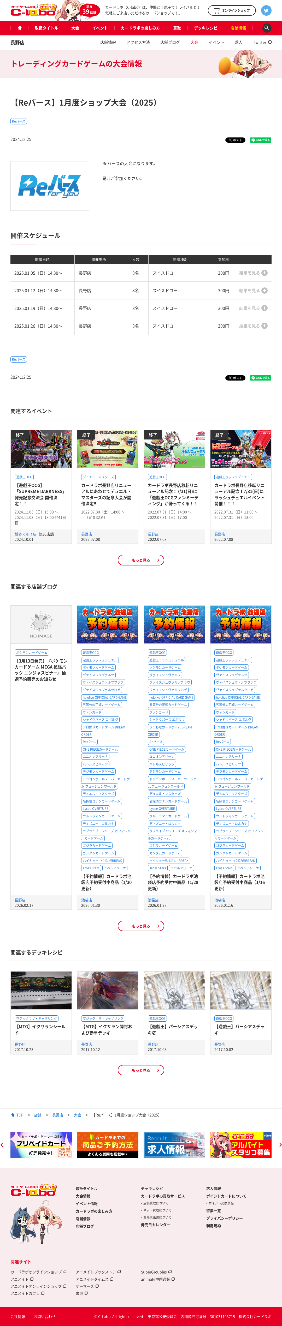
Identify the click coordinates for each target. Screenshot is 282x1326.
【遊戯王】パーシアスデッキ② (173, 1029)
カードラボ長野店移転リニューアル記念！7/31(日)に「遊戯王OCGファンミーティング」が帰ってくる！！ (173, 494)
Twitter (259, 42)
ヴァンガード (92, 712)
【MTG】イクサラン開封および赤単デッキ (106, 1029)
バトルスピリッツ (95, 764)
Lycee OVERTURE (95, 808)
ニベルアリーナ (115, 868)
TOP (20, 1114)
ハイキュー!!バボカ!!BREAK (102, 860)
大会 (75, 28)
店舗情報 (238, 28)
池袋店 (86, 899)
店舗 (38, 1114)
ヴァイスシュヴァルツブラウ (103, 682)
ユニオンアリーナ (95, 756)
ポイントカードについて (226, 1195)
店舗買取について (155, 1203)
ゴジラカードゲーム (97, 845)
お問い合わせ (45, 1316)
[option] (41, 1145)
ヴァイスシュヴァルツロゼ (101, 690)
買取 (177, 28)
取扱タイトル (46, 28)
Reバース (18, 121)
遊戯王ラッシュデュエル (233, 477)
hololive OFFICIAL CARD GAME (105, 697)
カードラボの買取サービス (163, 1195)
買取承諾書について (157, 1217)
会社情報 (17, 1316)
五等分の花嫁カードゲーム (101, 704)
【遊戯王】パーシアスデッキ (239, 1029)
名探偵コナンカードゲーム (101, 801)
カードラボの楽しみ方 (140, 28)
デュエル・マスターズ (98, 477)
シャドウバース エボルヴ (100, 719)
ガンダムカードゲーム (98, 853)
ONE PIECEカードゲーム (100, 749)
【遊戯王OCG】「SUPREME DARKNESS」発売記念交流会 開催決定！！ (41, 494)
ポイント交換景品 (221, 1203)
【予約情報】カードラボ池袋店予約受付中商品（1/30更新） (106, 882)
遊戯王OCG (24, 477)
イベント (100, 28)
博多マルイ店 (26, 534)
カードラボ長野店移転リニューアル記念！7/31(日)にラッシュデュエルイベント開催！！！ (239, 494)
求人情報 (213, 1188)
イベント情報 (87, 1203)
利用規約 (213, 1225)
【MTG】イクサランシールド (40, 1029)
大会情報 (83, 1195)
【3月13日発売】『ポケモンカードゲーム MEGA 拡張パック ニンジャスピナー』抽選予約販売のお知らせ (41, 670)
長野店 (17, 42)
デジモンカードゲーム (98, 771)
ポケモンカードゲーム (32, 652)
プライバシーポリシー (224, 1218)
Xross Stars (91, 868)
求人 (239, 42)
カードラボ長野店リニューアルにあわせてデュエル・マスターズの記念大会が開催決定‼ (106, 494)
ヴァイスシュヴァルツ (98, 675)
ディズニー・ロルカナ (98, 823)
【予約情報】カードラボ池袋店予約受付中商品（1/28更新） (173, 882)
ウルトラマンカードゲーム (101, 816)
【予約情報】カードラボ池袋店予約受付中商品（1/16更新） (239, 882)
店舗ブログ (170, 42)
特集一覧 (213, 1210)
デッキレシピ (206, 28)
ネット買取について (157, 1210)
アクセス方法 (138, 42)
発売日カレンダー (155, 1224)
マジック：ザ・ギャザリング (36, 1018)
